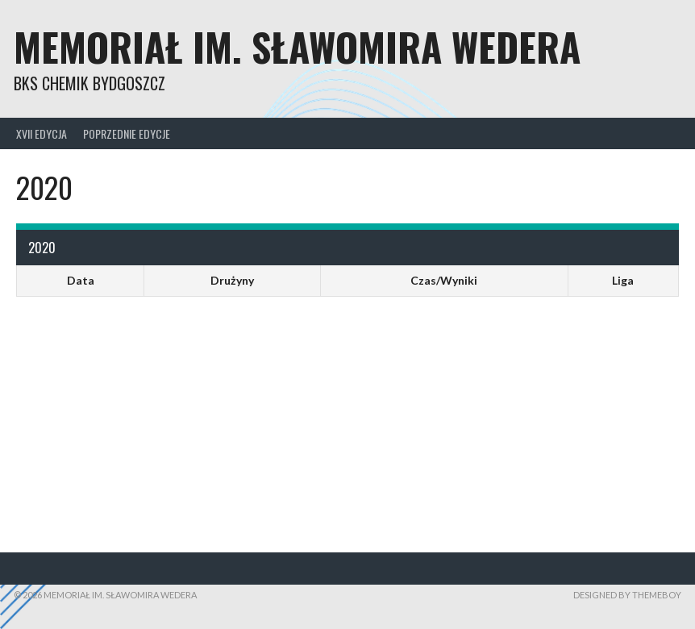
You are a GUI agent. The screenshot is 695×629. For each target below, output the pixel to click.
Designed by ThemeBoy (627, 594)
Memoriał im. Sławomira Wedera (297, 46)
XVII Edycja (41, 133)
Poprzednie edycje (126, 133)
